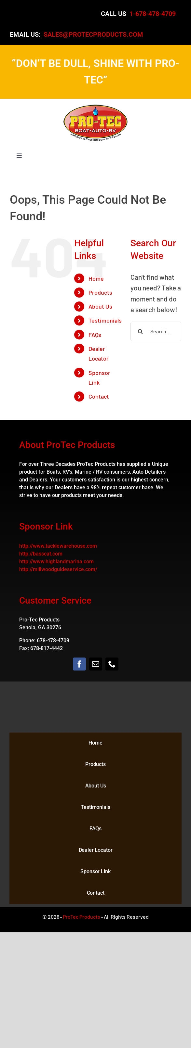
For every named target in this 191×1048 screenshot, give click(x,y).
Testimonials (105, 320)
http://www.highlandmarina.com (56, 561)
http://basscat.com (40, 554)
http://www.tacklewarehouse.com (58, 546)
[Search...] (155, 331)
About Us (100, 306)
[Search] (140, 331)
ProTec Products (81, 917)
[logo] (95, 107)
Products (100, 292)
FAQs (95, 334)
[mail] (95, 664)
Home (96, 278)
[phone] (111, 664)
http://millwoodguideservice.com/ (58, 569)
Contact (99, 396)
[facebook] (79, 664)
